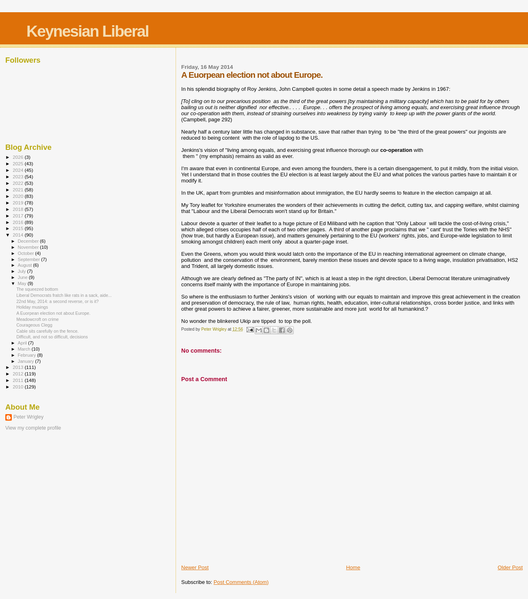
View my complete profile (33, 428)
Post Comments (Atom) (240, 582)
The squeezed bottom (37, 289)
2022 (18, 183)
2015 (18, 228)
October (26, 253)
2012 (18, 373)
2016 (18, 222)
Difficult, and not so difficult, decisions (52, 336)
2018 (18, 209)
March (25, 349)
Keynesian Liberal (87, 31)
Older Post (510, 567)
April (23, 342)
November (29, 247)
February (27, 355)
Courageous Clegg (34, 325)
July (22, 271)
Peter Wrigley (28, 417)
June (23, 277)
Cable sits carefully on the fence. (47, 331)
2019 (18, 202)
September (30, 259)
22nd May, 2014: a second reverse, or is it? (57, 301)
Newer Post (195, 567)
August (25, 265)
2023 (18, 176)
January (26, 361)
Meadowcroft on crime (37, 319)
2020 (18, 196)
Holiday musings (32, 307)
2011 (18, 380)
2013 (18, 367)
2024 (18, 170)
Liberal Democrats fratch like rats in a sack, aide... (64, 295)
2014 (18, 234)
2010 (18, 386)
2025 (18, 163)
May (23, 283)
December (29, 241)
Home (353, 567)
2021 (18, 189)
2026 (18, 157)
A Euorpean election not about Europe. (53, 313)
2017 (18, 215)
